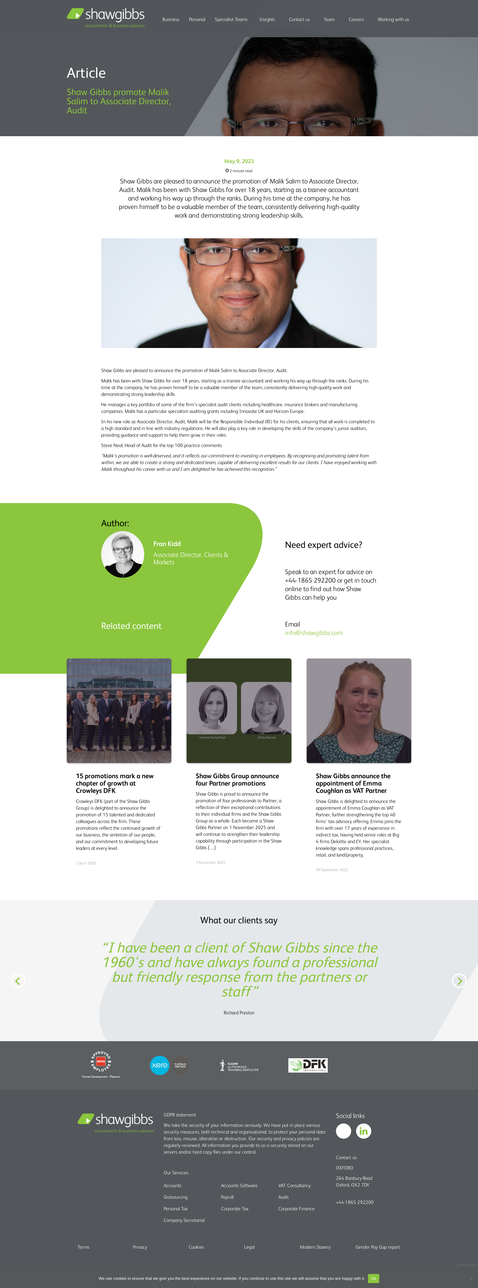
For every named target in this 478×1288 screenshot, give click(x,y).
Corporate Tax (234, 1208)
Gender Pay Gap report (377, 1247)
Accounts (172, 1185)
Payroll (227, 1197)
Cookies (196, 1247)
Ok (373, 1278)
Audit (283, 1197)
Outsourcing (175, 1197)
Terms (83, 1247)
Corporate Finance (296, 1208)
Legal (249, 1247)
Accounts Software (239, 1185)
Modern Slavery (315, 1247)
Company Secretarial (184, 1220)
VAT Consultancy (294, 1185)
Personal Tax (176, 1208)
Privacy (140, 1247)
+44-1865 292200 (355, 1202)
